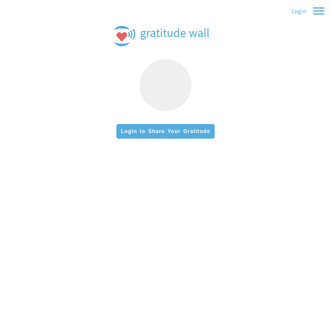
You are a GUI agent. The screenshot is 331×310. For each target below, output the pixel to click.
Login (298, 11)
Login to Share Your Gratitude (165, 131)
